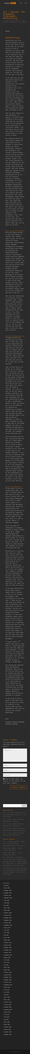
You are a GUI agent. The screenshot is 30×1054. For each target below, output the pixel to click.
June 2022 (6, 992)
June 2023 (6, 962)
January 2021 (7, 1029)
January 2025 (7, 915)
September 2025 (8, 897)
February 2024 (7, 942)
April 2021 (7, 1022)
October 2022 (7, 982)
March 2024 (7, 940)
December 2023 (7, 947)
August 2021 (7, 1012)
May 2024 (6, 935)
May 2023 (6, 965)
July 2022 (6, 989)
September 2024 (8, 925)
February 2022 (7, 1002)
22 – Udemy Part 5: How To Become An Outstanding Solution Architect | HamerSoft (15, 870)
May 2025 (6, 905)
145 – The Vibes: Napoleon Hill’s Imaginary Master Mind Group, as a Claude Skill (15, 814)
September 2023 (8, 955)
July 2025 (6, 900)
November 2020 (7, 1034)
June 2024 (6, 932)
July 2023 (6, 960)
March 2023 (7, 969)
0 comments (23, 22)
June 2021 (6, 1017)
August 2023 (7, 957)
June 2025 (6, 902)
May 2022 (6, 994)
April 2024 (7, 937)
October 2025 (7, 895)
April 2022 (7, 997)
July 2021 (6, 1014)
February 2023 (7, 972)
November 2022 (7, 979)
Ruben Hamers (9, 21)
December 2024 (7, 917)
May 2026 (6, 885)
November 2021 (7, 1007)
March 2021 (7, 1024)
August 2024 (7, 927)
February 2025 (7, 912)
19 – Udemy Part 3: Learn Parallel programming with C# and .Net (14, 843)
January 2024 (7, 945)
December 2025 (7, 890)
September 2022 (8, 984)
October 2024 (7, 922)
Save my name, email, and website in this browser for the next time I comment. (14, 781)
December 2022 (7, 977)
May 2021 (6, 1019)
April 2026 (7, 888)
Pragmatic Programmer (10, 22)
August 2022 (7, 987)
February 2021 (7, 1027)
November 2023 (7, 950)
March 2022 (7, 999)
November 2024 (7, 920)
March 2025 (7, 910)
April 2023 (7, 967)
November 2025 (7, 893)
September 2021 (8, 1009)
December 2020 (7, 1031)
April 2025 (7, 907)
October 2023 (7, 952)
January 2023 (7, 974)
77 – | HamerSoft (9, 841)
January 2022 (7, 1004)
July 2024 (6, 930)
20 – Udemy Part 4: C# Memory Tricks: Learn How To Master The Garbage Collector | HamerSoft (14, 859)
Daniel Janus (7, 852)
